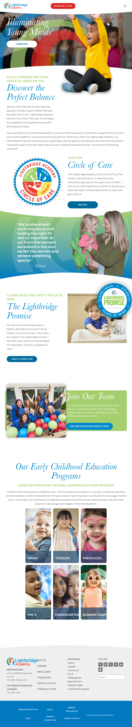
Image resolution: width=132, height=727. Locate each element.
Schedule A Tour (63, 6)
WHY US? (82, 204)
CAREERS (42, 666)
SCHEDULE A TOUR (46, 689)
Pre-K (71, 674)
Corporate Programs (78, 689)
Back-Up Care (75, 681)
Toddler (72, 666)
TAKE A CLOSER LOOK (23, 359)
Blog (50, 709)
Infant (71, 663)
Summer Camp (75, 685)
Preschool (73, 670)
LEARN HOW (22, 44)
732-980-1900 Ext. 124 (17, 680)
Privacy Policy (72, 718)
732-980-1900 (13, 692)
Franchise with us (28, 709)
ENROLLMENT (44, 671)
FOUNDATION (44, 677)
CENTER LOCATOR (46, 683)
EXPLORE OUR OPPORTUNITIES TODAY (89, 426)
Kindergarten (74, 677)
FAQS (28, 718)
